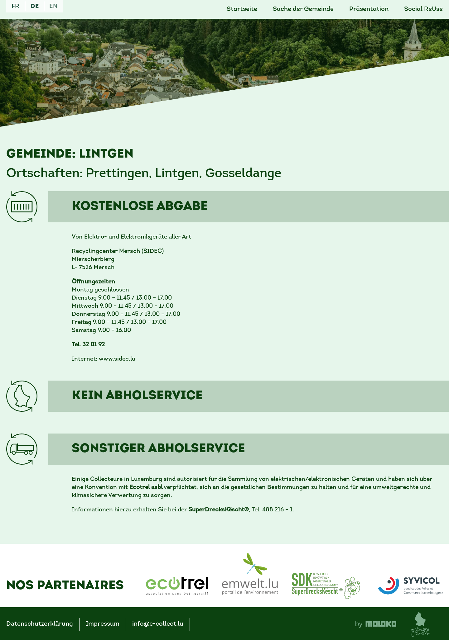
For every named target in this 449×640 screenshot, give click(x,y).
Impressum (102, 624)
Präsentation (369, 9)
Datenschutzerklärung (39, 624)
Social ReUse (423, 9)
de (35, 6)
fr (15, 6)
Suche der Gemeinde (303, 9)
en (53, 6)
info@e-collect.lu (157, 624)
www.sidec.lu (117, 359)
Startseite (242, 9)
